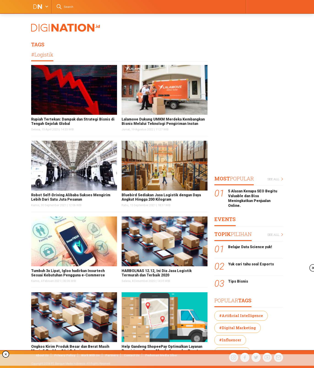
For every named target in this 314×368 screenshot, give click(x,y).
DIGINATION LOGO (36, 6)
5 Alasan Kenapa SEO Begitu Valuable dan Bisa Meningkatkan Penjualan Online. (252, 198)
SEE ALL (275, 179)
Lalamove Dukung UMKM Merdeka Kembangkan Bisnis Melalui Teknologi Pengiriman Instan (163, 121)
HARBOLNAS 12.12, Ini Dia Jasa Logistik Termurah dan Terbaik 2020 (157, 273)
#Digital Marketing (237, 327)
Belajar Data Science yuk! (250, 247)
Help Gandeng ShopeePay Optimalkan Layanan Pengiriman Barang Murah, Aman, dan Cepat (162, 348)
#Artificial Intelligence (241, 315)
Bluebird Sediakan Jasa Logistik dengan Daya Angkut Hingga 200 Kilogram (161, 197)
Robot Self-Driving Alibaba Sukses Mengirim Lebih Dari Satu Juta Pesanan (70, 197)
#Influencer (230, 339)
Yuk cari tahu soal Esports (251, 264)
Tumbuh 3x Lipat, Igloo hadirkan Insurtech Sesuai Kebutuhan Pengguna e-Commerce (68, 273)
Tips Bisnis (238, 281)
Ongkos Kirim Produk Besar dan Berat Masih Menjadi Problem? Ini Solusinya (70, 348)
